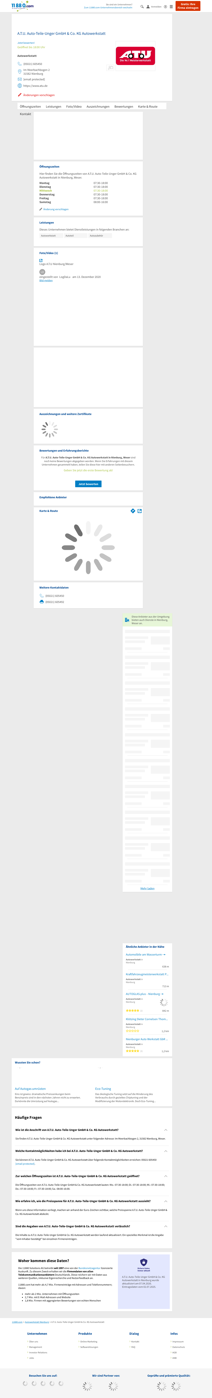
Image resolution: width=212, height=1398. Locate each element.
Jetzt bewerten (88, 484)
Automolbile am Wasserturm (144, 954)
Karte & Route (148, 106)
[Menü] (173, 6)
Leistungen (53, 106)
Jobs (31, 1357)
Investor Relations (38, 1352)
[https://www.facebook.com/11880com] (25, 1384)
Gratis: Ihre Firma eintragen (188, 6)
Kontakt (25, 114)
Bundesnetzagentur (90, 1268)
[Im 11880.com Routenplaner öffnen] (133, 510)
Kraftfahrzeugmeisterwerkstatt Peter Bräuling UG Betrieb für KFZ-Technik (147, 974)
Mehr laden (147, 888)
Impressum (178, 1341)
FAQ (133, 1347)
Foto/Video (74, 106)
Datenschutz (178, 1347)
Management (35, 1347)
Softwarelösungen (89, 1347)
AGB (174, 1352)
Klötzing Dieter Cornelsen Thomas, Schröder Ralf (147, 1019)
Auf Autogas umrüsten (30, 1089)
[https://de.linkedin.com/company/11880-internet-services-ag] (61, 1384)
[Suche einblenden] (143, 6)
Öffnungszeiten (30, 106)
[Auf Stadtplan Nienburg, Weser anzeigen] (140, 510)
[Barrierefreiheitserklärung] (167, 6)
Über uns (33, 1341)
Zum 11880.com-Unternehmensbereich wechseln (108, 7)
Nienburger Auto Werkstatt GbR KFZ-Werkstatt (147, 1039)
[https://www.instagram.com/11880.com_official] (43, 1384)
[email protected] (25, 1163)
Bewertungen (123, 106)
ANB (174, 1357)
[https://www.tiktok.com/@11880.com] (34, 1384)
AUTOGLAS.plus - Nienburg (143, 994)
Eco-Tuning (103, 1089)
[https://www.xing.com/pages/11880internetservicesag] (52, 1384)
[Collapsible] (166, 1130)
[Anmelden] (155, 6)
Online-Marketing (88, 1341)
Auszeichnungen (98, 106)
